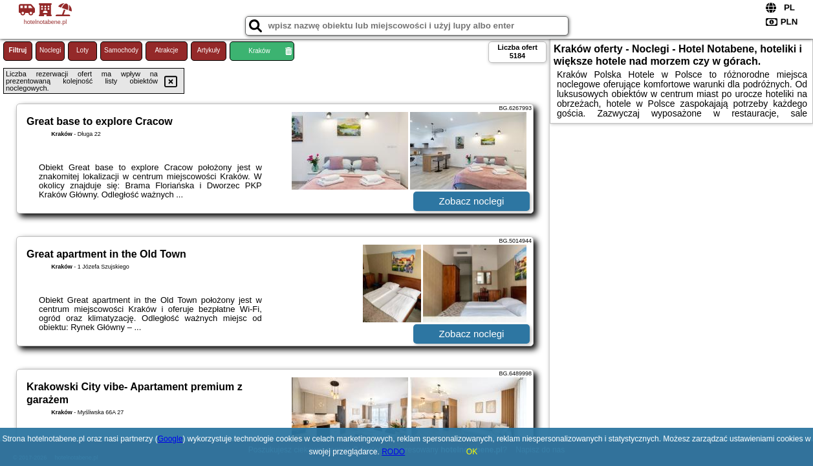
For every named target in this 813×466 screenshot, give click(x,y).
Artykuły (209, 50)
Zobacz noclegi (471, 200)
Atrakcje (166, 50)
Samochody (121, 50)
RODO (393, 451)
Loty (82, 50)
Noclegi (50, 50)
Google (170, 438)
